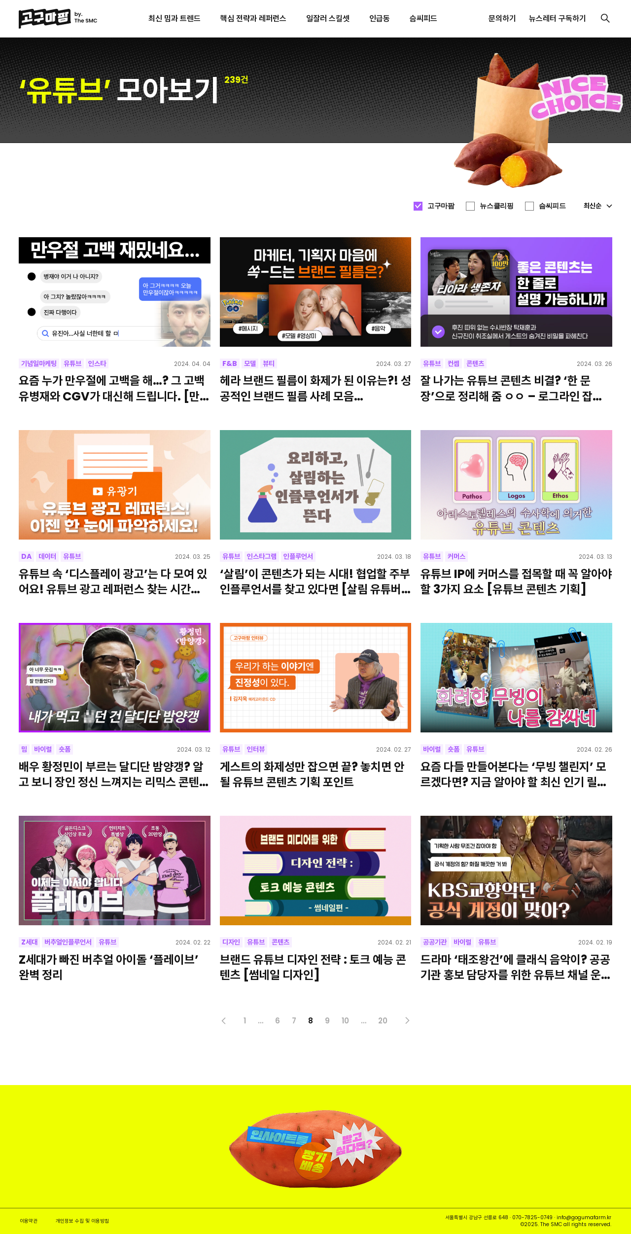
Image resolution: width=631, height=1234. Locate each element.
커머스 (456, 556)
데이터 (47, 556)
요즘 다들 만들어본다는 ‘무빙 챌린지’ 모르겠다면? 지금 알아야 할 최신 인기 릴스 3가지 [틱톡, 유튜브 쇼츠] (514, 774)
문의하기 (502, 18)
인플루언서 (298, 556)
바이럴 (43, 749)
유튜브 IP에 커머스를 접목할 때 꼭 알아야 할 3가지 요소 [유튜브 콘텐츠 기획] (516, 581)
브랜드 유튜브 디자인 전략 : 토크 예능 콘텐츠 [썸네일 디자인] (313, 967)
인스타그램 (262, 556)
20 (382, 1020)
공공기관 (435, 942)
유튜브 (72, 363)
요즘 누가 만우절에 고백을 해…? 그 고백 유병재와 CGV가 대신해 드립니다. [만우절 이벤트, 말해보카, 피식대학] (114, 388)
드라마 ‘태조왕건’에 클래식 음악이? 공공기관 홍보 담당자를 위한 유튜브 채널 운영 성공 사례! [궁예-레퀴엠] (516, 967)
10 (345, 1020)
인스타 (97, 363)
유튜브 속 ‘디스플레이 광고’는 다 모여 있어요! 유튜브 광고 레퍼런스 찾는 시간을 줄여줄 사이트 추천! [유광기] (113, 581)
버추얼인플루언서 (68, 942)
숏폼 (64, 749)
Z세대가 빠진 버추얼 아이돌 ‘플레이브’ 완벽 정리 (109, 967)
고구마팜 (440, 206)
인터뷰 (256, 749)
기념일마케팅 (39, 363)
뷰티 (269, 363)
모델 (250, 363)
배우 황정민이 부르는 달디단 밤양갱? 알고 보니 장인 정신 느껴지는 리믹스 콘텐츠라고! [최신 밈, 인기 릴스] (114, 774)
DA (26, 556)
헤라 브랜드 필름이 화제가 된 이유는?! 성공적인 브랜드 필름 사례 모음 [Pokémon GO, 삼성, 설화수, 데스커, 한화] (315, 388)
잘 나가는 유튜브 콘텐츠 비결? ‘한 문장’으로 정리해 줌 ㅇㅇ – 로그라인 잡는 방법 (512, 388)
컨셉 (453, 363)
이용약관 (28, 1221)
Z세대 (29, 942)
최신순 (598, 206)
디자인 (231, 942)
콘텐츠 (475, 363)
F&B (229, 363)
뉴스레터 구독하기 (557, 18)
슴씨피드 (552, 206)
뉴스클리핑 (496, 206)
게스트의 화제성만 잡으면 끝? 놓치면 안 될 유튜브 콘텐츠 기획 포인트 (312, 774)
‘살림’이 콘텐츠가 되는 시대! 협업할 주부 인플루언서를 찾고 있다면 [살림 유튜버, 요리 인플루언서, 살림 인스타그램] (315, 581)
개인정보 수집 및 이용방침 (82, 1221)
